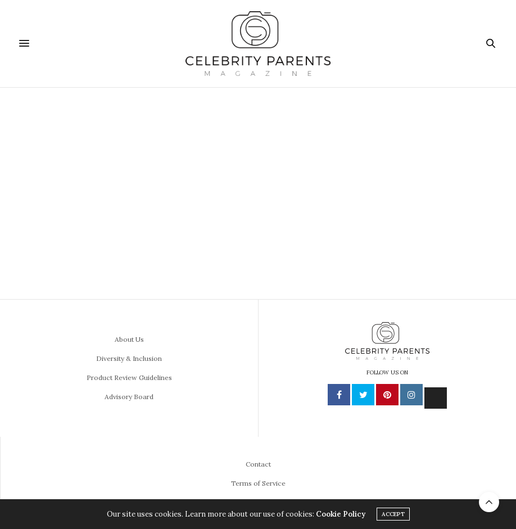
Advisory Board (129, 396)
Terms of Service (258, 483)
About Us (129, 339)
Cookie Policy (340, 514)
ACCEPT (393, 514)
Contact (258, 464)
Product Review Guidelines (129, 377)
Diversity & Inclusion (129, 358)
